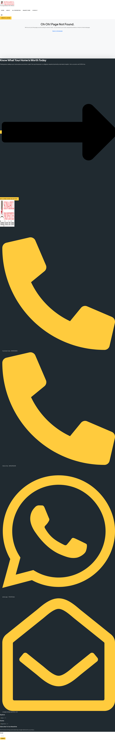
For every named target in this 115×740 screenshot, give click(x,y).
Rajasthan (3, 723)
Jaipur (2, 718)
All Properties (16, 10)
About (8, 10)
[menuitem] (1, 14)
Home (2, 10)
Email (1, 733)
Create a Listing (5, 17)
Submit (3, 738)
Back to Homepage (57, 31)
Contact (35, 10)
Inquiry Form (26, 10)
